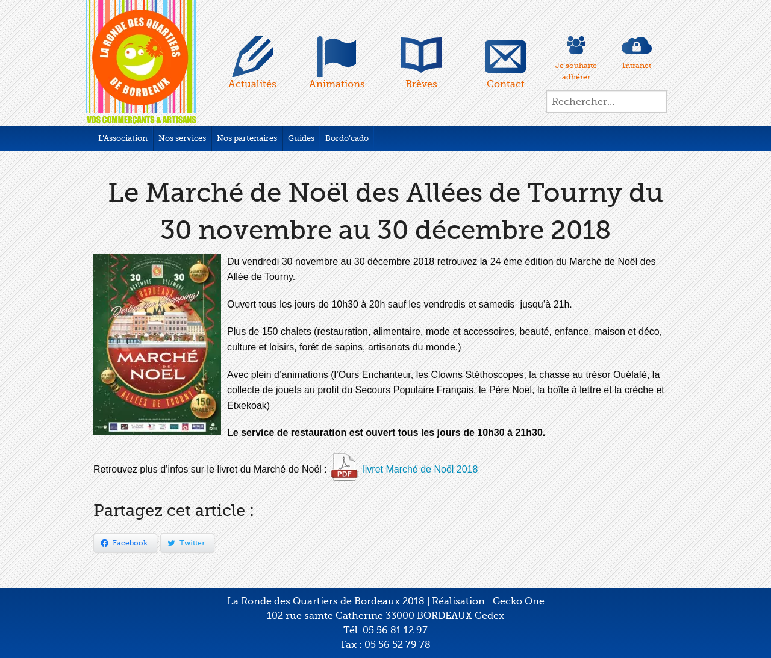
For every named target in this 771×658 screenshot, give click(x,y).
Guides (301, 138)
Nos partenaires (247, 138)
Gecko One (519, 601)
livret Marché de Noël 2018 (420, 469)
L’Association (123, 138)
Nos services (182, 138)
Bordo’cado (347, 138)
